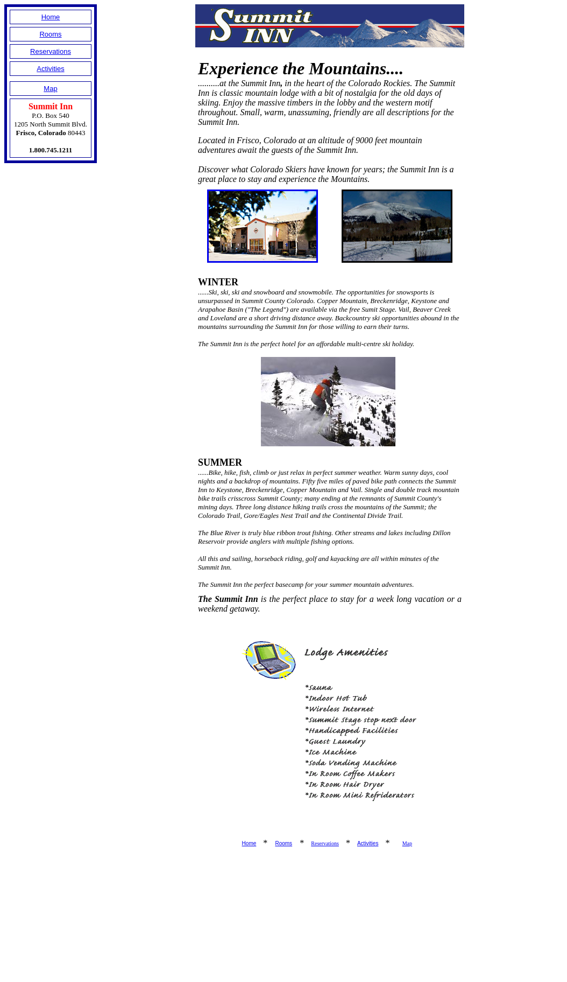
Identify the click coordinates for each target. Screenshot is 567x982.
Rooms (50, 34)
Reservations (50, 51)
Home (50, 17)
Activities (50, 69)
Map (50, 89)
